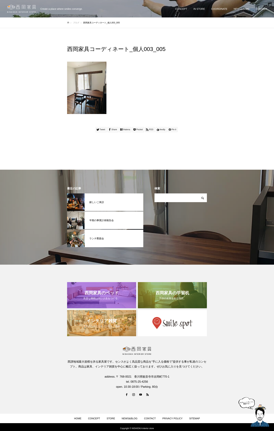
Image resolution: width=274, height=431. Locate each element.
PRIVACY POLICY (172, 418)
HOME (77, 418)
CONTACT (261, 9)
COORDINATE (219, 9)
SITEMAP (194, 418)
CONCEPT (181, 9)
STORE (111, 418)
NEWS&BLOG (241, 9)
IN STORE (199, 9)
